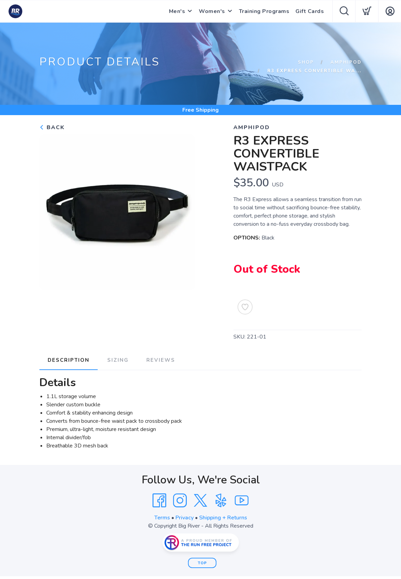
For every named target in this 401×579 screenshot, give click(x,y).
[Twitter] (200, 500)
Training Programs (264, 11)
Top (202, 563)
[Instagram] (180, 500)
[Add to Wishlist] (245, 307)
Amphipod (346, 62)
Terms (162, 517)
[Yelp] (221, 500)
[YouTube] (241, 500)
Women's (212, 11)
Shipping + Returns (223, 517)
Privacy (184, 517)
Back (52, 127)
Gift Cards (309, 11)
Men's (177, 11)
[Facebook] (159, 500)
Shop (306, 62)
